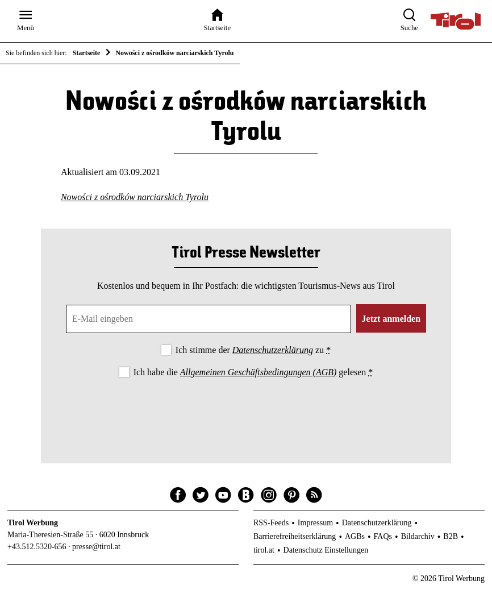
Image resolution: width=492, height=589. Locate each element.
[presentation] (246, 411)
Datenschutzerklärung (272, 350)
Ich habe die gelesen (253, 372)
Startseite (87, 53)
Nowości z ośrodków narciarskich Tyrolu (135, 197)
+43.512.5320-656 (36, 546)
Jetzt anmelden (391, 318)
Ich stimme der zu (253, 350)
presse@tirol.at (96, 546)
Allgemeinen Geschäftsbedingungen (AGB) (258, 372)
